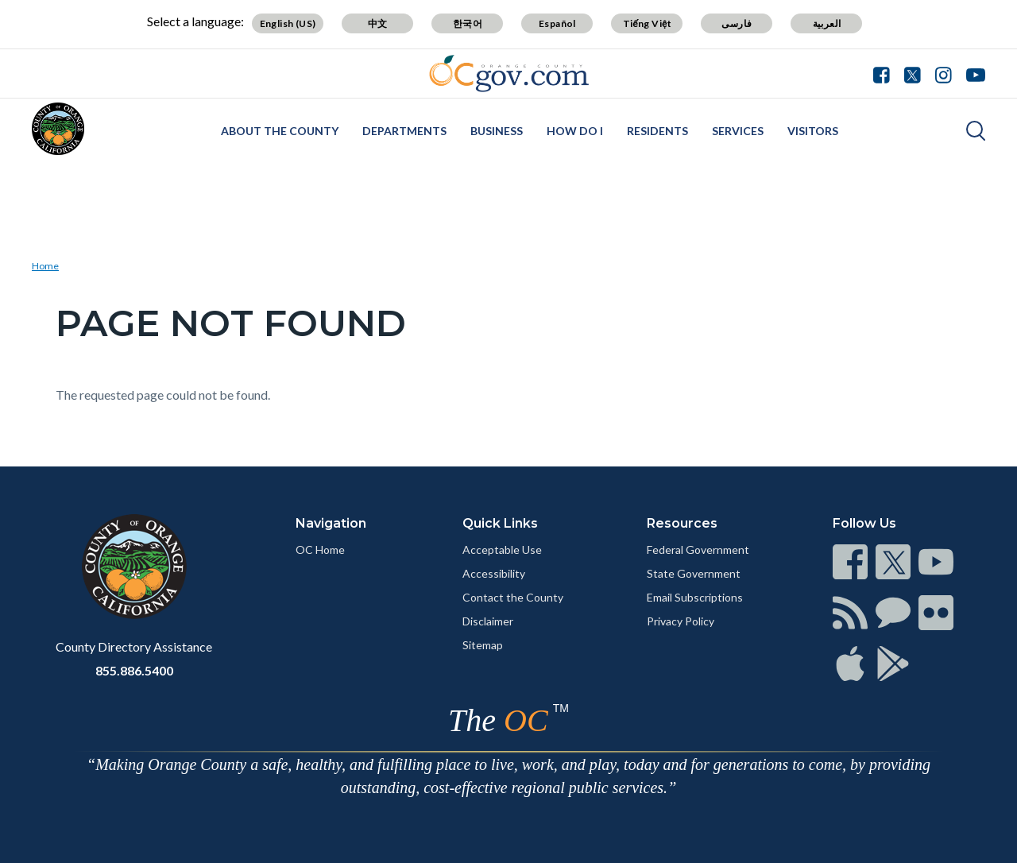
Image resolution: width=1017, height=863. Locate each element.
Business (496, 130)
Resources (682, 523)
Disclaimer (487, 621)
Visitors (812, 130)
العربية (827, 23)
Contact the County (512, 597)
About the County (279, 130)
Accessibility (493, 573)
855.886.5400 (134, 670)
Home (45, 266)
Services (738, 130)
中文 (378, 23)
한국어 (467, 23)
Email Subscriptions (695, 597)
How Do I (575, 130)
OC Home (320, 549)
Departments (404, 130)
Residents (657, 130)
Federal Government (698, 549)
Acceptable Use (502, 549)
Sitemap (482, 645)
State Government (694, 573)
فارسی (736, 23)
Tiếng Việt (647, 23)
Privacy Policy (680, 621)
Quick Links (500, 523)
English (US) (288, 23)
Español (557, 23)
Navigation (331, 523)
